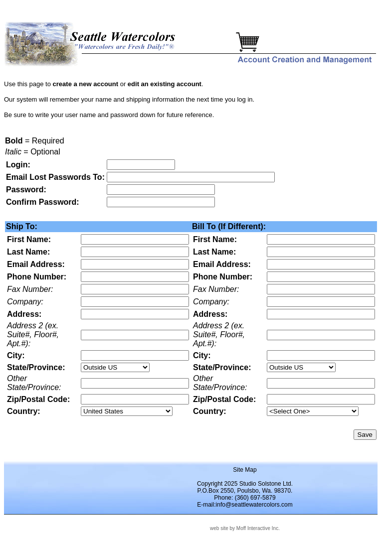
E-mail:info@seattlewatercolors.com (245, 504)
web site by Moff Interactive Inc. (245, 528)
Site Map (244, 469)
